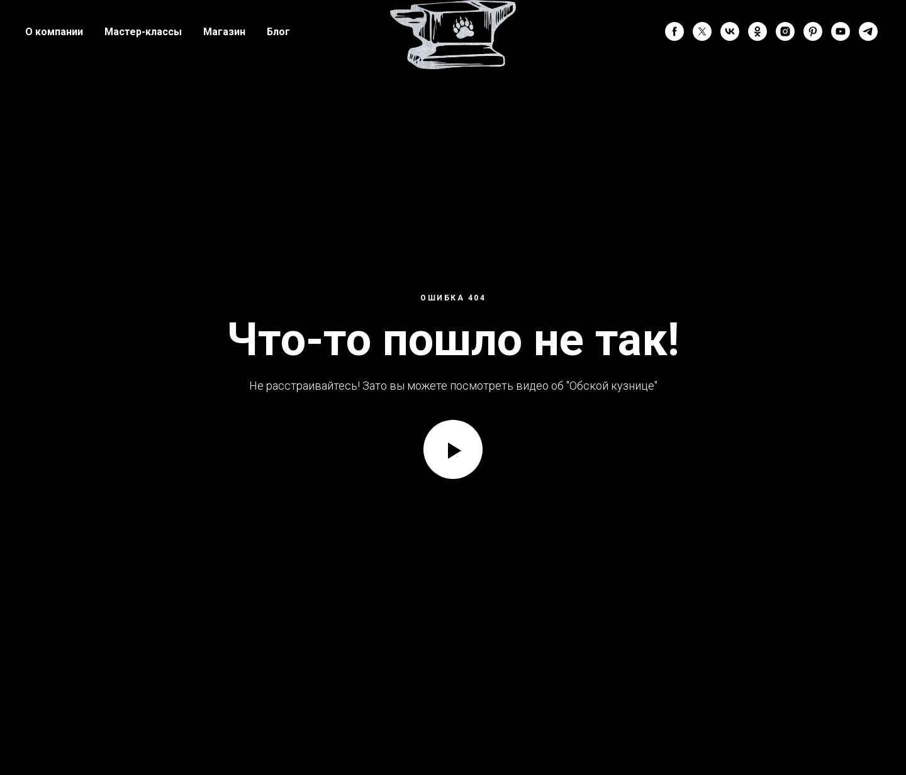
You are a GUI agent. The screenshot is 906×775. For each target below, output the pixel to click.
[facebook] (674, 31)
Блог (278, 32)
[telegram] (868, 31)
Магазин (224, 32)
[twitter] (702, 31)
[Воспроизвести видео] (453, 449)
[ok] (757, 31)
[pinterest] (812, 31)
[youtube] (840, 31)
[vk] (729, 31)
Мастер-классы (143, 32)
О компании (54, 32)
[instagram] (785, 31)
